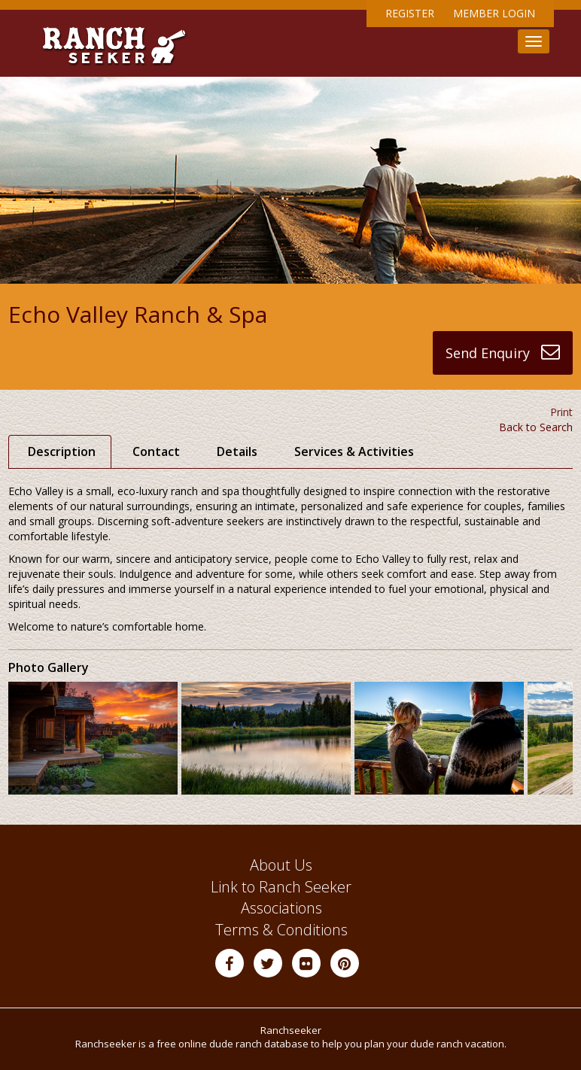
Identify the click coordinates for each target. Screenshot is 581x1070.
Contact (156, 451)
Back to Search (536, 427)
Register (409, 13)
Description (62, 451)
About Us (281, 865)
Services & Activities (354, 451)
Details (237, 451)
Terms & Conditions (281, 930)
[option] (94, 738)
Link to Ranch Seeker (281, 887)
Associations (281, 908)
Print (561, 412)
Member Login (494, 13)
